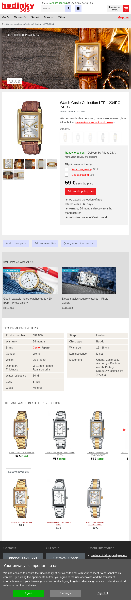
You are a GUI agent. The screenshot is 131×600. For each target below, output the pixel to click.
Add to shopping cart (81, 191)
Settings (65, 593)
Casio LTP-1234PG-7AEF (22, 452)
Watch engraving (82, 169)
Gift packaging (80, 174)
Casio (27, 24)
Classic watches (14, 24)
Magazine (123, 17)
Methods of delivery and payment (109, 555)
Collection (37, 24)
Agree (28, 593)
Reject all (102, 593)
